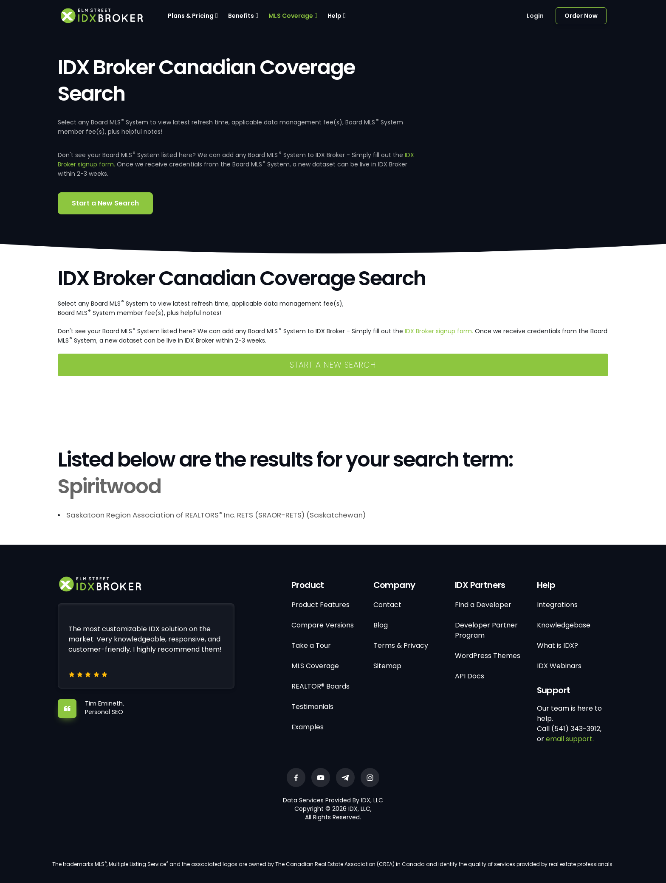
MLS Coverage (290, 15)
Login (535, 15)
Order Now (581, 15)
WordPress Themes (487, 656)
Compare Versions (322, 625)
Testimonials (312, 706)
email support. (570, 739)
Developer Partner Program (486, 630)
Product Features (320, 605)
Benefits (241, 15)
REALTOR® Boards (320, 686)
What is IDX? (557, 645)
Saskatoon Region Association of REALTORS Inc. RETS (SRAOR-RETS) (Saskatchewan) (216, 515)
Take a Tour (311, 645)
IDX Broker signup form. (439, 331)
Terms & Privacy (400, 645)
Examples (307, 727)
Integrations (557, 605)
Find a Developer (483, 605)
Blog (380, 625)
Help (334, 15)
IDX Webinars (559, 666)
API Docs (469, 676)
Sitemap (387, 666)
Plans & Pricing (191, 15)
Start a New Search (105, 203)
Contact (387, 605)
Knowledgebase (563, 625)
